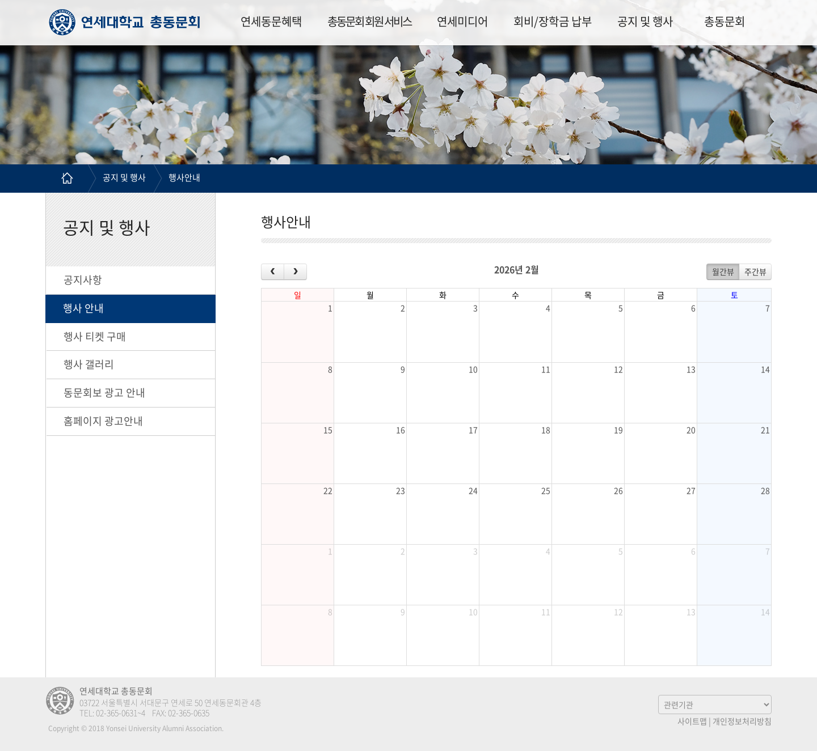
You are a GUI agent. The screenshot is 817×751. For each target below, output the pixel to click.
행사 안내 (83, 308)
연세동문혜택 (271, 21)
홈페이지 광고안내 (103, 420)
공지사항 (83, 279)
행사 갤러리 (89, 364)
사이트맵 (692, 721)
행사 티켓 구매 (95, 336)
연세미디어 (462, 21)
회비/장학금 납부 (552, 21)
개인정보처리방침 (742, 721)
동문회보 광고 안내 (104, 392)
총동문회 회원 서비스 (369, 21)
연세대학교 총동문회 (124, 22)
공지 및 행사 (645, 21)
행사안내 (184, 177)
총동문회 (724, 21)
